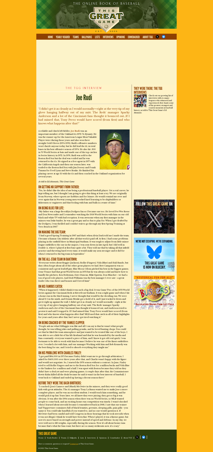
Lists (97, 37)
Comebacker (134, 37)
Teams (76, 37)
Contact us (74, 444)
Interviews (108, 37)
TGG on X (157, 36)
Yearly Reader (63, 37)
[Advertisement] (106, 62)
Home (50, 37)
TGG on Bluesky (163, 36)
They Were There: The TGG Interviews (148, 90)
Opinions (120, 37)
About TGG (148, 37)
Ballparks (87, 37)
